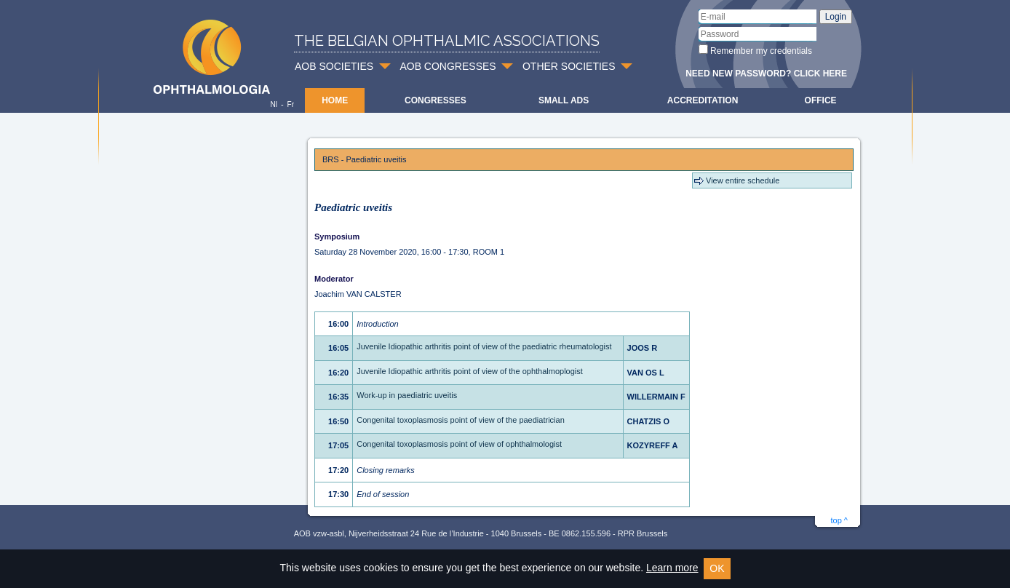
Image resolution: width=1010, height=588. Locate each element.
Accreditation (703, 100)
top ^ (839, 520)
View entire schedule (742, 180)
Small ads (563, 100)
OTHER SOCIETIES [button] (569, 66)
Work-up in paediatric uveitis (407, 395)
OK (716, 568)
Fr (290, 104)
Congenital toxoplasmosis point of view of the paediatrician (461, 420)
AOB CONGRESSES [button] (447, 66)
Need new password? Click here (766, 73)
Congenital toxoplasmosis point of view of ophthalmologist (459, 444)
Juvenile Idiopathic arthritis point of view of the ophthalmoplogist (470, 371)
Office (821, 100)
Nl (273, 104)
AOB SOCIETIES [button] (334, 66)
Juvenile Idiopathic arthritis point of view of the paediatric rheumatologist (484, 346)
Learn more (672, 567)
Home (335, 100)
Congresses (435, 100)
